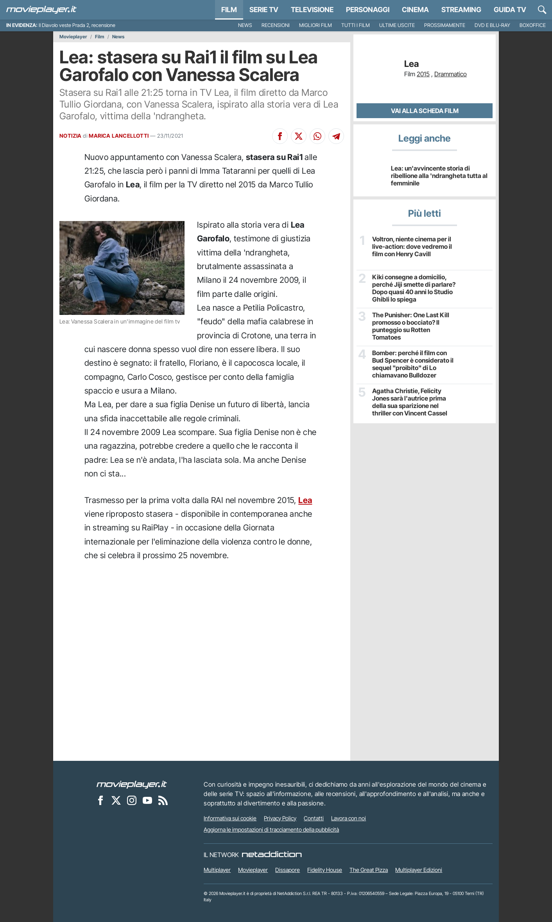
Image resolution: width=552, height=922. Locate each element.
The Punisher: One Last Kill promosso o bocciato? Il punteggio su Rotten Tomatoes (410, 326)
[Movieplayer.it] (41, 10)
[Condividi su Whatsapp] (317, 136)
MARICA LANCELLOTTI (119, 136)
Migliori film (315, 25)
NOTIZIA (70, 136)
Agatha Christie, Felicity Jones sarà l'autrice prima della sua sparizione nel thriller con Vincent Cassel (409, 402)
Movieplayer (73, 36)
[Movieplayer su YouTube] (147, 800)
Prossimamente (444, 25)
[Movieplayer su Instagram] (132, 800)
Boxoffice (533, 25)
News (245, 25)
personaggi (367, 9)
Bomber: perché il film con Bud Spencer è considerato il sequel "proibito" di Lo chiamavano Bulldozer (412, 364)
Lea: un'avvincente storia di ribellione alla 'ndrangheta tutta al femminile (439, 175)
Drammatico (450, 74)
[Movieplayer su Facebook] (100, 800)
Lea (305, 500)
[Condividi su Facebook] (280, 136)
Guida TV (510, 9)
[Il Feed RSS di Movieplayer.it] (163, 800)
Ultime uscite (397, 25)
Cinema (415, 9)
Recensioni (276, 25)
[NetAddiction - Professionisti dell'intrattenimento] (271, 854)
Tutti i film (355, 25)
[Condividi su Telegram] (336, 136)
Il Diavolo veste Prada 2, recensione (77, 25)
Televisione (312, 9)
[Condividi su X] (298, 136)
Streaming (461, 9)
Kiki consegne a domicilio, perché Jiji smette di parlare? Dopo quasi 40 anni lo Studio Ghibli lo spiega (413, 288)
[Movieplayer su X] (116, 800)
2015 (423, 74)
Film (229, 9)
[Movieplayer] (132, 784)
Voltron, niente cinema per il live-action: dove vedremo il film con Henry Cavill (412, 246)
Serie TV (263, 9)
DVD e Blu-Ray (492, 25)
